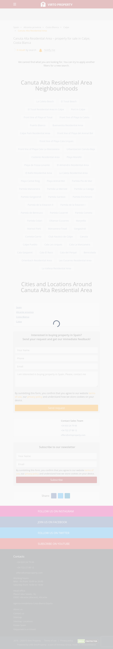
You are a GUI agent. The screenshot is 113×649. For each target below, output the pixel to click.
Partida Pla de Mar (82, 181)
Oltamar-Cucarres (59, 220)
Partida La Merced (57, 188)
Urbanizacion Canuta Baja (80, 149)
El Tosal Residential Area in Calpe (46, 109)
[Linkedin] (67, 495)
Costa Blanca (52, 27)
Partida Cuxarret (59, 212)
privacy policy (34, 396)
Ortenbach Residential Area (36, 260)
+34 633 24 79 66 (69, 425)
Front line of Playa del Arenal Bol (75, 133)
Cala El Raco (46, 252)
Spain (16, 27)
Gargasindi (80, 228)
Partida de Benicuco (32, 212)
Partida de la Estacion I (72, 204)
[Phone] (56, 358)
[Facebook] (53, 495)
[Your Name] (56, 350)
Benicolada (90, 252)
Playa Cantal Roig (30, 181)
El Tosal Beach (69, 101)
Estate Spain (19, 625)
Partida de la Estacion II (40, 204)
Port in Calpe (78, 109)
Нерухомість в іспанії (24, 629)
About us (17, 609)
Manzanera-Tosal (57, 228)
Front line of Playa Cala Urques (56, 141)
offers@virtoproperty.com (73, 435)
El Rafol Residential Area (38, 173)
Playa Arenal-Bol (56, 181)
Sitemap (17, 617)
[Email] (56, 366)
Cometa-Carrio (33, 236)
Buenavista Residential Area (67, 125)
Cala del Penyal (68, 252)
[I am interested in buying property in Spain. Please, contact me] (56, 379)
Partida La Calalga (84, 188)
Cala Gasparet (24, 252)
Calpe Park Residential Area (35, 133)
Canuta (84, 236)
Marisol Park (34, 228)
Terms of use (50, 640)
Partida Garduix (56, 196)
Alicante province (32, 27)
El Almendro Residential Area (73, 165)
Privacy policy (66, 640)
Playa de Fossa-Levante (37, 165)
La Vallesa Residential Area (56, 268)
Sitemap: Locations (23, 621)
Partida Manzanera (29, 188)
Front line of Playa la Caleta (74, 117)
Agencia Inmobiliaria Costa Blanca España (33, 603)
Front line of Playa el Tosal (38, 117)
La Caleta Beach (45, 101)
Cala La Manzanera (79, 244)
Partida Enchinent (82, 196)
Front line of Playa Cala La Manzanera (38, 149)
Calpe (66, 27)
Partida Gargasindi (31, 196)
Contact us (18, 613)
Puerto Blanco (38, 125)
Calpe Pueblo (30, 244)
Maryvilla (81, 220)
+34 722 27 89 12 (69, 430)
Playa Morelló (74, 157)
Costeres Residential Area (45, 157)
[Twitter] (60, 495)
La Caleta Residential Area (73, 173)
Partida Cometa (83, 212)
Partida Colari (34, 220)
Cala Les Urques (53, 244)
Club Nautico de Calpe (60, 236)
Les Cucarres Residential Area (75, 260)
